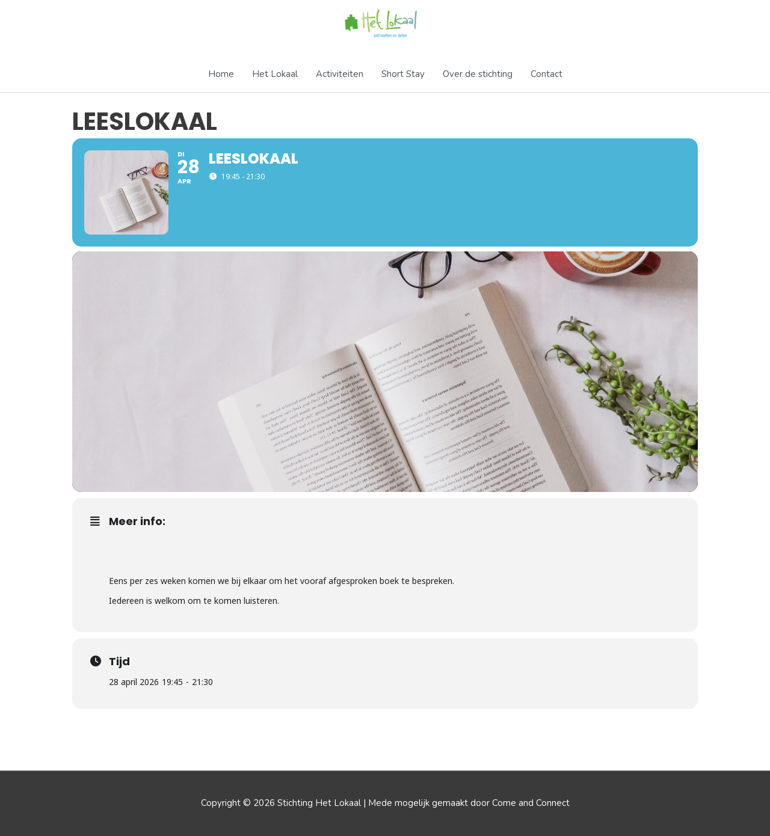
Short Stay (403, 74)
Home (221, 74)
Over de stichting (478, 74)
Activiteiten (339, 74)
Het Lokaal (275, 74)
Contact (546, 74)
